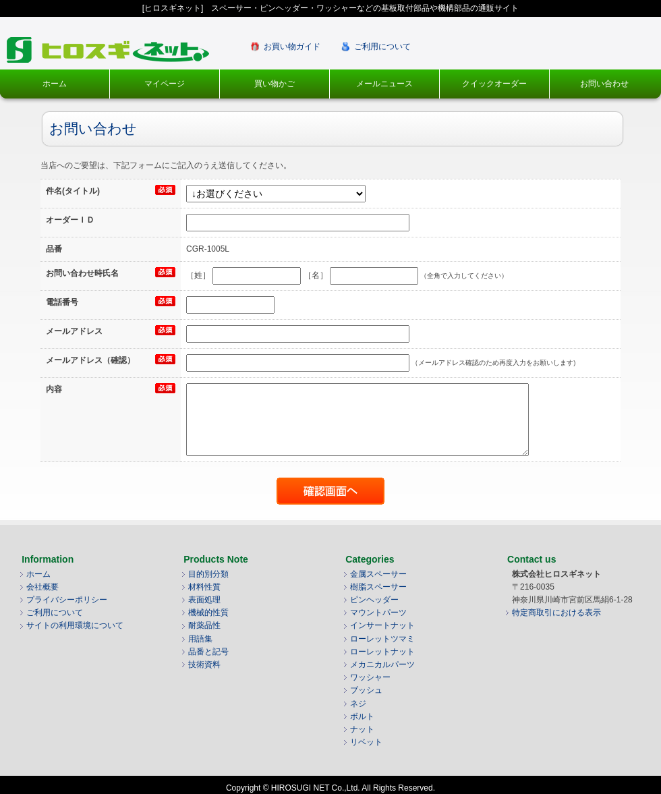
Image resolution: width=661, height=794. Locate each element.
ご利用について (382, 46)
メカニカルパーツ (382, 664)
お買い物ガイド (292, 46)
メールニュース (384, 83)
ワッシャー (370, 677)
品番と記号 (208, 651)
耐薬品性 (204, 625)
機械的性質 (208, 612)
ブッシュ (366, 690)
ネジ (358, 703)
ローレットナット (382, 651)
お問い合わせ (604, 83)
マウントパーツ (378, 612)
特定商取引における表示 (556, 612)
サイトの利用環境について (74, 625)
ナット (362, 729)
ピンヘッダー (374, 599)
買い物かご (274, 83)
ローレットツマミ (382, 639)
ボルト (362, 716)
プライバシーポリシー (66, 599)
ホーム (54, 83)
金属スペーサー (378, 574)
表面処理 (204, 599)
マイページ (164, 83)
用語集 (200, 639)
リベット (366, 742)
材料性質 (204, 587)
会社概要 (42, 587)
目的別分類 (208, 574)
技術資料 (204, 664)
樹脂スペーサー (378, 587)
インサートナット (382, 625)
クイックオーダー (494, 83)
